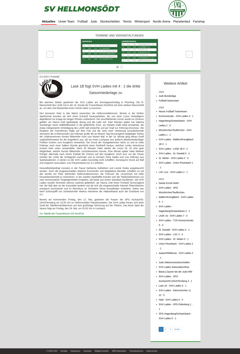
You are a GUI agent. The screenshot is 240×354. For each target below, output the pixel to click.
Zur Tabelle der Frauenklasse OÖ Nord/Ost (62, 213)
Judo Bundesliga (167, 96)
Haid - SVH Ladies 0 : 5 (171, 299)
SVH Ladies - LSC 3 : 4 (171, 234)
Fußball (83, 21)
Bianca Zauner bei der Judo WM (175, 271)
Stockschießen (110, 21)
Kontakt (63, 351)
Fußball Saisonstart (169, 100)
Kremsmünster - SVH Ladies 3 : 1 (176, 116)
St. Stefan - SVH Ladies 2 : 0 (173, 158)
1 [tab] (161, 329)
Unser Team (66, 21)
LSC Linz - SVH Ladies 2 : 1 (173, 172)
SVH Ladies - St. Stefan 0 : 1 (173, 239)
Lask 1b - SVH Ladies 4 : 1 (172, 285)
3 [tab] (170, 329)
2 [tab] (165, 329)
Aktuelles (48, 21)
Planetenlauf (181, 21)
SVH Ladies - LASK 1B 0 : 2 (173, 148)
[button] (49, 54)
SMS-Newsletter (119, 351)
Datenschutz (152, 351)
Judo (93, 21)
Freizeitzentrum (136, 351)
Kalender (88, 351)
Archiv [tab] (177, 329)
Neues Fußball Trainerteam (173, 111)
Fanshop (199, 21)
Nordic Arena (161, 21)
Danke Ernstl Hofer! (169, 183)
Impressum (75, 351)
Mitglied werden (102, 351)
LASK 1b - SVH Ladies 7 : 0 (173, 215)
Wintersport (142, 21)
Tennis (127, 21)
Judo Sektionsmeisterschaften (174, 262)
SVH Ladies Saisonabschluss (174, 267)
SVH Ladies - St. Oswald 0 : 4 (174, 153)
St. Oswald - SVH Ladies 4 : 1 (174, 229)
